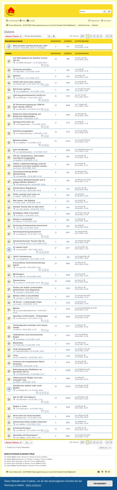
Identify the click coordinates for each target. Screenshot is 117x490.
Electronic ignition (21, 89)
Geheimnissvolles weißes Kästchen (30, 422)
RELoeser (23, 98)
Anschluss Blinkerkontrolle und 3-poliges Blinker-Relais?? (29, 181)
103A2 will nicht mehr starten (27, 82)
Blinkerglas (18, 274)
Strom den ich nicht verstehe (27, 415)
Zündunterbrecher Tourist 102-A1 (29, 241)
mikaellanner (24, 91)
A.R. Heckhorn (21, 357)
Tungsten (81, 104)
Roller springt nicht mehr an (26, 194)
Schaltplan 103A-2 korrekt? (26, 213)
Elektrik (9, 32)
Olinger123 (23, 390)
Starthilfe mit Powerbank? (25, 435)
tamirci (18, 329)
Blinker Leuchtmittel (22, 219)
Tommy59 (81, 131)
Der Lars (81, 58)
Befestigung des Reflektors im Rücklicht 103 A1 (27, 370)
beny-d (80, 274)
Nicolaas (19, 118)
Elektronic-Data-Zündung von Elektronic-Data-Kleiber (27, 115)
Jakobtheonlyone (25, 152)
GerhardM (82, 334)
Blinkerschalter (20, 140)
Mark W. (22, 276)
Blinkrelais (18, 343)
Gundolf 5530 (83, 140)
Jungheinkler (24, 259)
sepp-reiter (20, 71)
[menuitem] (22, 21)
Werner (80, 262)
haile (80, 69)
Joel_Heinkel (24, 209)
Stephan (81, 82)
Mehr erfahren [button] (33, 485)
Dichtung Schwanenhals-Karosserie (30, 225)
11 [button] (107, 36)
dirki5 (18, 196)
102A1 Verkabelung (22, 256)
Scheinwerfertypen (22, 428)
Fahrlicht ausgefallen (23, 131)
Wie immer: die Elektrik (24, 200)
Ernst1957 (23, 249)
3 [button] (94, 36)
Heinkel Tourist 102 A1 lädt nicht (28, 207)
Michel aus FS (24, 184)
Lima (15, 355)
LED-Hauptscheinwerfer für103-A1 (29, 95)
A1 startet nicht (20, 247)
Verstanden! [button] (100, 483)
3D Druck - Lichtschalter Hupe (27, 302)
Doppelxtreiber (24, 124)
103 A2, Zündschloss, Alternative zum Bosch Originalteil (28, 157)
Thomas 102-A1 (25, 243)
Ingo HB (22, 267)
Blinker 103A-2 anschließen (26, 296)
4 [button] (97, 36)
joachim (19, 160)
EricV (21, 215)
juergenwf (23, 234)
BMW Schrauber (25, 63)
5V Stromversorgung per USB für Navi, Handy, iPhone (28, 105)
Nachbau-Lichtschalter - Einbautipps (30, 316)
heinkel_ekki (20, 84)
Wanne (18, 221)
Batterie (16, 76)
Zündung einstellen (22, 69)
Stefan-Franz (83, 349)
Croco (18, 168)
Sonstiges (41, 48)
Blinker (16, 308)
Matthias (22, 143)
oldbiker (22, 424)
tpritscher (22, 176)
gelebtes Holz (21, 418)
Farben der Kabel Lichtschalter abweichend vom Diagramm (27, 288)
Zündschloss (19, 280)
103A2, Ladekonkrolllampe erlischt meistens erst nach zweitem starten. (30, 165)
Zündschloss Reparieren (24, 188)
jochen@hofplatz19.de (27, 310)
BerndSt (22, 109)
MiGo (18, 382)
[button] (82, 36)
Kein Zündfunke (20, 149)
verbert (80, 163)
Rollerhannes (24, 374)
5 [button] (101, 36)
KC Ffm (81, 95)
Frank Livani (20, 202)
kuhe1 (21, 78)
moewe (18, 304)
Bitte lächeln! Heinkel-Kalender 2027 (30, 46)
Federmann (20, 345)
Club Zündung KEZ (22, 349)
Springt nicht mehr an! (23, 122)
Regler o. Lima (20, 406)
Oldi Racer (23, 399)
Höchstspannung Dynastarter (27, 232)
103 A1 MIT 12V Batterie (24, 397)
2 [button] (90, 36)
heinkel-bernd (83, 89)
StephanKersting (25, 133)
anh (17, 48)
